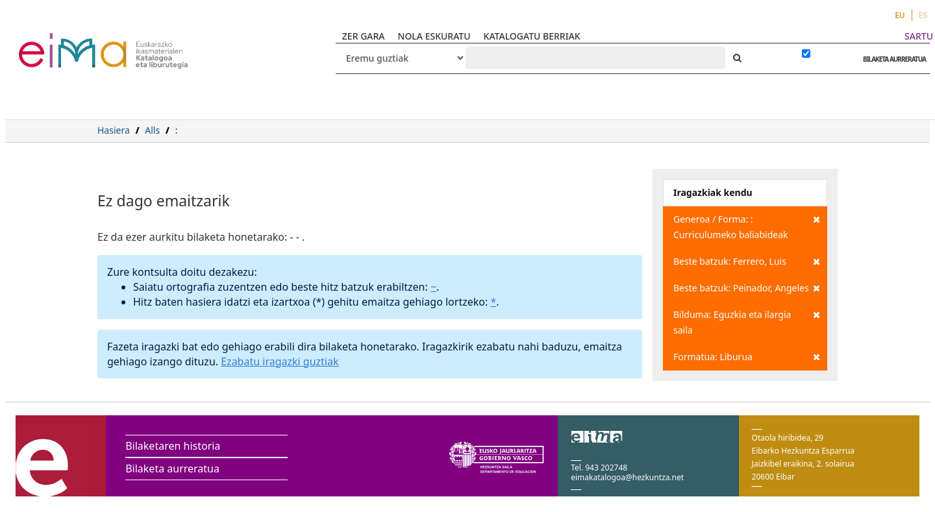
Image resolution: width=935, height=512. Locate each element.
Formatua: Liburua (746, 357)
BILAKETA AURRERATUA (891, 59)
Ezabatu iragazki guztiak (279, 361)
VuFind (53, 42)
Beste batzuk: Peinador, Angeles (746, 288)
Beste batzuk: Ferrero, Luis (746, 261)
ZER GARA (363, 36)
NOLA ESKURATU (434, 36)
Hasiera (113, 130)
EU (900, 15)
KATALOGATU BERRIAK (532, 36)
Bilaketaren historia (172, 446)
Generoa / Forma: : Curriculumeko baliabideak (746, 226)
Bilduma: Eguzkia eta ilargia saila (746, 321)
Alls (152, 130)
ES (923, 15)
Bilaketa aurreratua (172, 468)
